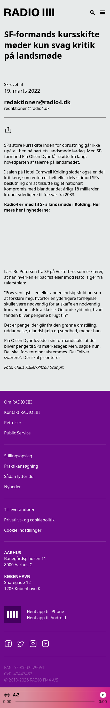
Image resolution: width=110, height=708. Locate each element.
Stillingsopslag (18, 456)
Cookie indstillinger (23, 530)
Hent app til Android (46, 617)
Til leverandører (19, 509)
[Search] (77, 12)
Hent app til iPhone (45, 611)
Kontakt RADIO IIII (22, 412)
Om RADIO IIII (18, 402)
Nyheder (12, 487)
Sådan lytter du (19, 476)
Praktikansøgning (21, 466)
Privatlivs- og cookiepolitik (29, 520)
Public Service (17, 433)
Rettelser (12, 422)
